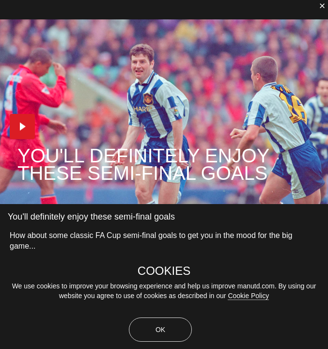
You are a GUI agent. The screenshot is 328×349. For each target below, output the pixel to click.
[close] (322, 6)
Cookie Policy (248, 296)
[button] (22, 126)
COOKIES (164, 271)
